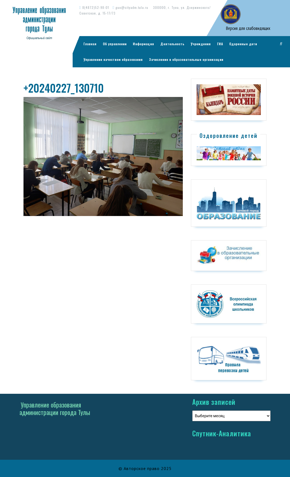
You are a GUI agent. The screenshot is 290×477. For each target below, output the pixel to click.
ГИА (220, 43)
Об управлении (115, 43)
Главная (90, 43)
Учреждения (201, 43)
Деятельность (172, 43)
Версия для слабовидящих (247, 28)
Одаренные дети (243, 43)
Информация (143, 43)
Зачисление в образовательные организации (186, 59)
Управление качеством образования (113, 59)
